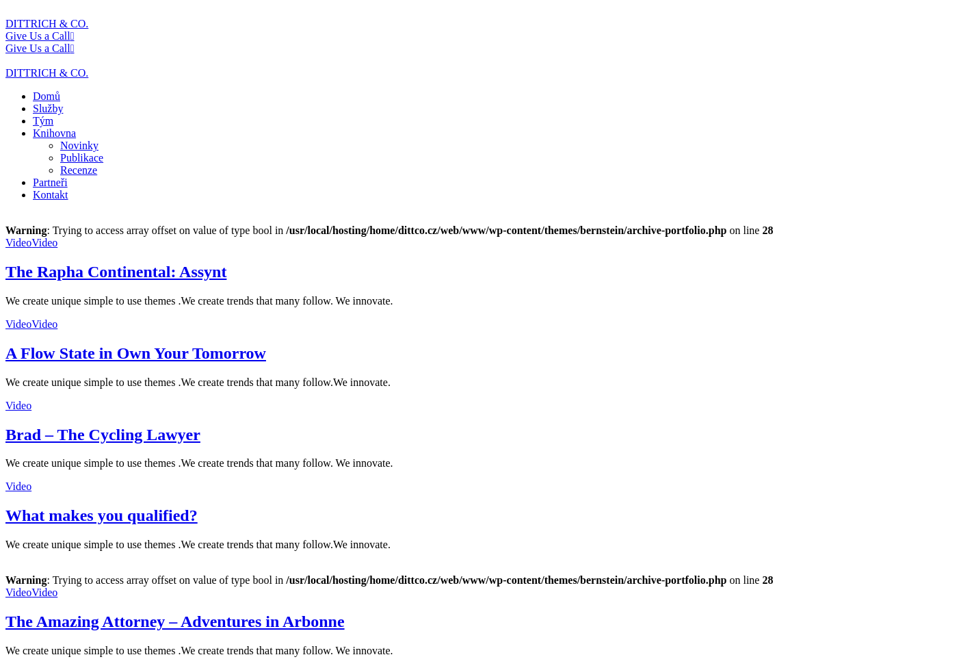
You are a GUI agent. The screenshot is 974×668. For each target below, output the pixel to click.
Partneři (50, 182)
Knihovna (54, 133)
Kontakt (50, 195)
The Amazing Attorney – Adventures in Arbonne (175, 621)
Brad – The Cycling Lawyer (102, 435)
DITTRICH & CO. (46, 23)
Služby (48, 108)
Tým (43, 121)
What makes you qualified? (101, 515)
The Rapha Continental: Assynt (115, 272)
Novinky (79, 145)
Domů (46, 96)
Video (18, 242)
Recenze (78, 170)
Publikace (81, 158)
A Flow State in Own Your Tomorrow (135, 353)
